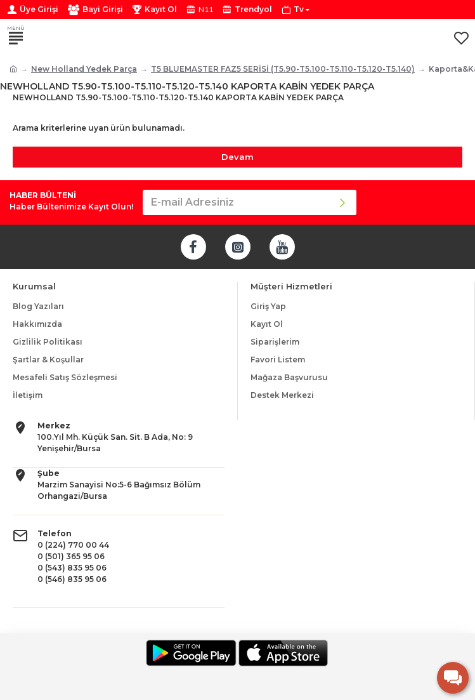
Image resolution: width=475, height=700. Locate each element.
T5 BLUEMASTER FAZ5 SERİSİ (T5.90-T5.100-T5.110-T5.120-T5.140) (283, 69)
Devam (237, 157)
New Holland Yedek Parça (84, 69)
